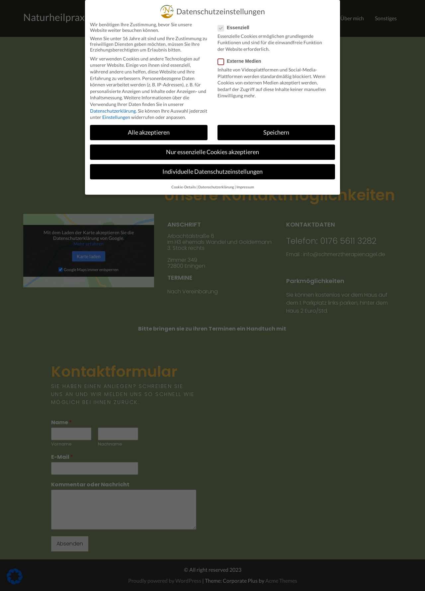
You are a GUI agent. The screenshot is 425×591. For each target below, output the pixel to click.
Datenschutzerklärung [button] (216, 187)
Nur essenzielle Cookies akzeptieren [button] (212, 151)
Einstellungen (116, 117)
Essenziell (235, 27)
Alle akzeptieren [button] (149, 132)
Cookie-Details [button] (183, 187)
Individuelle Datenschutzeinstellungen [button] (212, 171)
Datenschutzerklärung (113, 111)
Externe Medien (241, 61)
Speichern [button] (276, 132)
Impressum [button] (245, 187)
